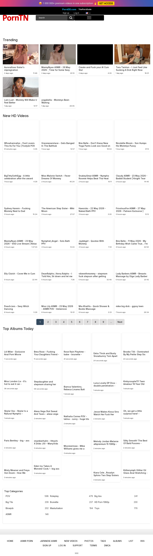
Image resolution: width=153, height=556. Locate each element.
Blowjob (27, 508)
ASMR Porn (26, 541)
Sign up (66, 13)
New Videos (70, 541)
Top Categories (13, 491)
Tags (103, 541)
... (111, 322)
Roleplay (71, 496)
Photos (88, 541)
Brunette (71, 502)
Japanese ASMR (48, 541)
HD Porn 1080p (115, 502)
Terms (93, 545)
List (131, 541)
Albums (117, 541)
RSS (142, 541)
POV (27, 496)
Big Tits (27, 502)
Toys (115, 508)
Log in (76, 13)
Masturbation (71, 508)
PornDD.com (69, 9)
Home (10, 541)
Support (78, 545)
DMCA (107, 545)
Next (120, 322)
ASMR (27, 514)
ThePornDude (84, 9)
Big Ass (115, 496)
